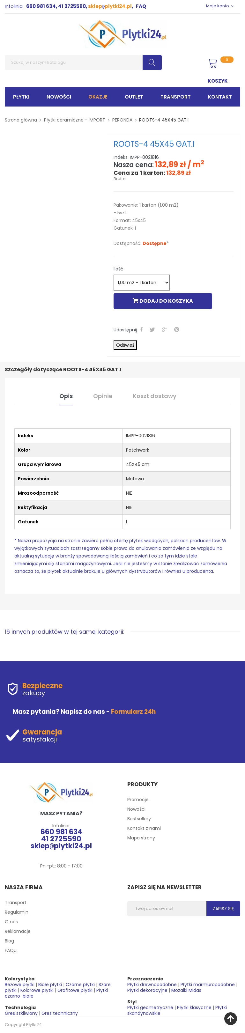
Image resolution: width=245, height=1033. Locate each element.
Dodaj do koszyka (163, 301)
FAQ (141, 6)
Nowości (136, 809)
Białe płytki (50, 984)
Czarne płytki (80, 984)
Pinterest (177, 329)
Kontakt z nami (144, 828)
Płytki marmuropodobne (208, 984)
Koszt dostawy (154, 396)
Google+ (165, 329)
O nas (11, 922)
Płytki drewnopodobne (152, 984)
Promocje (138, 799)
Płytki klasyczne (194, 1007)
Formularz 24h (133, 711)
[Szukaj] (83, 62)
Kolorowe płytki (37, 990)
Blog (9, 941)
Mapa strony (141, 838)
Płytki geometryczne (150, 1007)
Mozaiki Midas (186, 990)
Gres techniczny (59, 1013)
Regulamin (16, 912)
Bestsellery (139, 818)
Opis (66, 396)
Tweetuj (153, 329)
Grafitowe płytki (75, 990)
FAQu (11, 950)
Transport (15, 902)
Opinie (102, 396)
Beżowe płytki (19, 984)
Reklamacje (18, 931)
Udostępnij (142, 329)
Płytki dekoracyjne (147, 990)
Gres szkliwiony (21, 1013)
